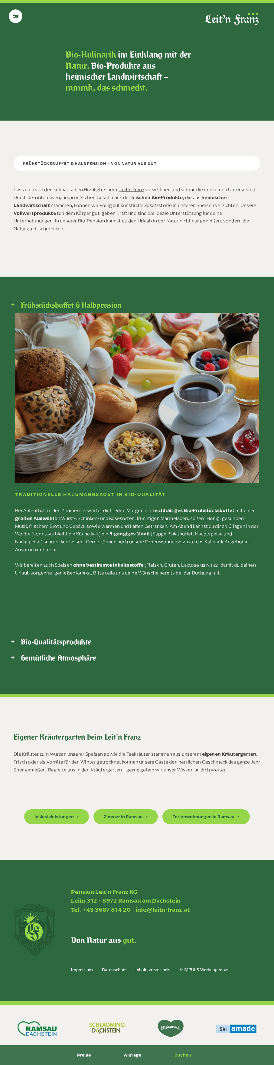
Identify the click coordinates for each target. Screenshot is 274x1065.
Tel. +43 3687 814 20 (101, 909)
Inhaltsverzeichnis (152, 969)
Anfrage (132, 1055)
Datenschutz (114, 969)
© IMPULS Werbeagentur (203, 969)
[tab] (137, 305)
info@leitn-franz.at (163, 909)
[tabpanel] (137, 449)
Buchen (183, 1055)
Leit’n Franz (131, 189)
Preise (84, 1055)
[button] (56, 816)
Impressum (82, 969)
